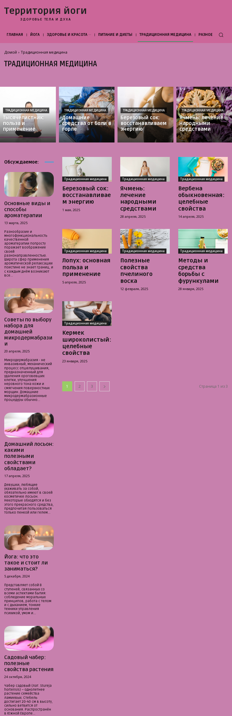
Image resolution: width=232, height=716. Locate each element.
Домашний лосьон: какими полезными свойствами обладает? (28, 423)
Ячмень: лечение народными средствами (140, 194)
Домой (10, 52)
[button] (220, 34)
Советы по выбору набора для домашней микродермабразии (27, 315)
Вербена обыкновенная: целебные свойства (201, 194)
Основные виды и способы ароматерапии (28, 205)
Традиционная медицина (26, 110)
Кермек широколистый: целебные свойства (85, 316)
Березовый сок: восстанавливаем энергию (83, 194)
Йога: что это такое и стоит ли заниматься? (27, 517)
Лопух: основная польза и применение (81, 255)
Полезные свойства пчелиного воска (143, 252)
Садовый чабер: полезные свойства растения (24, 612)
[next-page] (104, 354)
